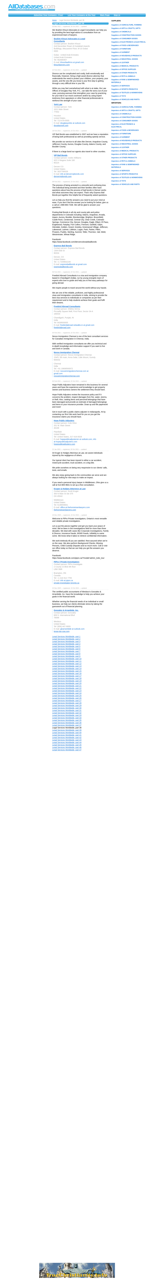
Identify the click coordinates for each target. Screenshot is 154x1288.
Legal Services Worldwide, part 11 (66, 661)
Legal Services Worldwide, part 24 (66, 693)
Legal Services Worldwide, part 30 (66, 708)
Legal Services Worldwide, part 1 (66, 636)
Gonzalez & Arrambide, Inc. (66, 610)
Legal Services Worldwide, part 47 (66, 750)
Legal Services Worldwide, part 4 (66, 644)
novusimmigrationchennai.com (67, 376)
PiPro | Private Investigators (66, 562)
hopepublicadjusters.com (64, 444)
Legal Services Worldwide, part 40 (66, 733)
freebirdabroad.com (62, 327)
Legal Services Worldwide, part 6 (66, 649)
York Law (58, 104)
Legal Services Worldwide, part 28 (66, 703)
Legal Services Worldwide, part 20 (66, 683)
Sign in (117, 15)
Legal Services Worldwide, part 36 (66, 723)
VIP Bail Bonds (60, 155)
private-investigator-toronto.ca (66, 583)
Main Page (105, 15)
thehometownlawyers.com (65, 510)
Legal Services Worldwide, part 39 (66, 730)
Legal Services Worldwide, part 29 (66, 705)
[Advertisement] (29, 60)
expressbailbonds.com (63, 267)
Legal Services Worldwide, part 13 (66, 666)
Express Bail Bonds (63, 246)
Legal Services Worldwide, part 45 (66, 745)
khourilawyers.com (62, 65)
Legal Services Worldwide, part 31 (66, 710)
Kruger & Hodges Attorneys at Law (70, 489)
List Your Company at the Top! (81, 15)
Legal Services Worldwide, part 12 (66, 664)
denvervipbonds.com (63, 176)
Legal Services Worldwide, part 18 (66, 678)
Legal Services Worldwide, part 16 (66, 673)
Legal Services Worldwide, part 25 (66, 696)
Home (54, 20)
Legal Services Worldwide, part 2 (66, 639)
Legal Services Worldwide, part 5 (66, 646)
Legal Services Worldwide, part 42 (66, 737)
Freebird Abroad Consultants (67, 306)
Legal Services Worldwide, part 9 (66, 656)
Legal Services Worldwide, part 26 (66, 698)
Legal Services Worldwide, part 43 (66, 740)
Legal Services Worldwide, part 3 (66, 641)
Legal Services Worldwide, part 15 (66, 671)
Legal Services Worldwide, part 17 (66, 676)
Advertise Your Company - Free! (48, 15)
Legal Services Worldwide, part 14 (66, 668)
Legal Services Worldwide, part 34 (66, 718)
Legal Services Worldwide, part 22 (66, 688)
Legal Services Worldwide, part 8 (66, 654)
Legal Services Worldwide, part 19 (66, 681)
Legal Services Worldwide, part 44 (66, 742)
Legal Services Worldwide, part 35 (66, 720)
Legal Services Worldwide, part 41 (66, 735)
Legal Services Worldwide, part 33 (66, 715)
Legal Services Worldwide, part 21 (66, 686)
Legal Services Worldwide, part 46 (66, 747)
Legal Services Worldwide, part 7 (66, 651)
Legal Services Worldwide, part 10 (66, 659)
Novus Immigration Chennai (66, 352)
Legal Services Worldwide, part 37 (66, 725)
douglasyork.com (61, 125)
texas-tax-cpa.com (61, 631)
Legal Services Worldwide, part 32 (66, 713)
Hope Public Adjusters (64, 420)
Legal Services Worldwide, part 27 (66, 700)
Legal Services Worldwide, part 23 (66, 691)
